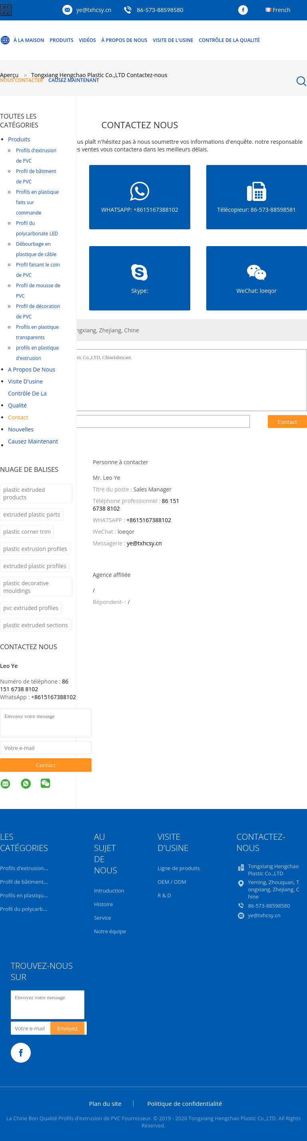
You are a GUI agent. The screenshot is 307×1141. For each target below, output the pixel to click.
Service (102, 917)
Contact (18, 417)
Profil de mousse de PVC (38, 290)
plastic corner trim (27, 531)
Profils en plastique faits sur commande (37, 202)
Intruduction (109, 890)
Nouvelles (21, 429)
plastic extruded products (24, 493)
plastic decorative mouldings (26, 586)
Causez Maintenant (73, 80)
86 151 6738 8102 (34, 685)
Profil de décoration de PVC (38, 311)
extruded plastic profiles (34, 566)
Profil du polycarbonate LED (37, 228)
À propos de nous (125, 40)
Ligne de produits (178, 868)
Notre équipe (110, 931)
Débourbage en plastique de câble (36, 249)
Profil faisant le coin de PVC (38, 269)
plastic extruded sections (35, 625)
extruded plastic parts (31, 514)
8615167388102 (55, 697)
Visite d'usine (25, 381)
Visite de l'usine (173, 40)
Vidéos (87, 40)
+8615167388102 (148, 520)
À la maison (22, 40)
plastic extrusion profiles (35, 549)
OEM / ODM (171, 881)
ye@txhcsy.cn (94, 10)
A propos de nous (31, 369)
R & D (164, 895)
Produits (61, 40)
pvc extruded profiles (30, 608)
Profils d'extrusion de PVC (36, 155)
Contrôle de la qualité (229, 40)
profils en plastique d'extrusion (37, 353)
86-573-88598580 (160, 9)
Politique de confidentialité (185, 1103)
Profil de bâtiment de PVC (36, 176)
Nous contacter (21, 80)
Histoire (103, 904)
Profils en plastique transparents (37, 332)
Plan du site (105, 1103)
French (282, 10)
